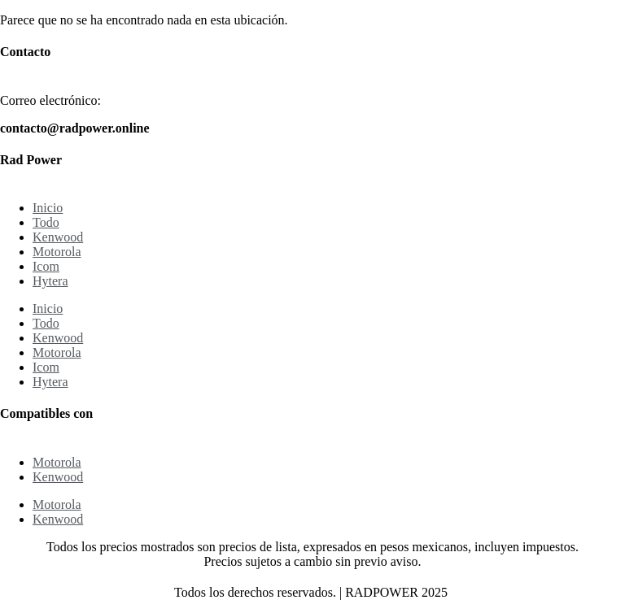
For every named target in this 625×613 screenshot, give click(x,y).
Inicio (48, 208)
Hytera (50, 281)
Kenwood (58, 237)
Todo (46, 222)
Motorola (57, 252)
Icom (46, 266)
